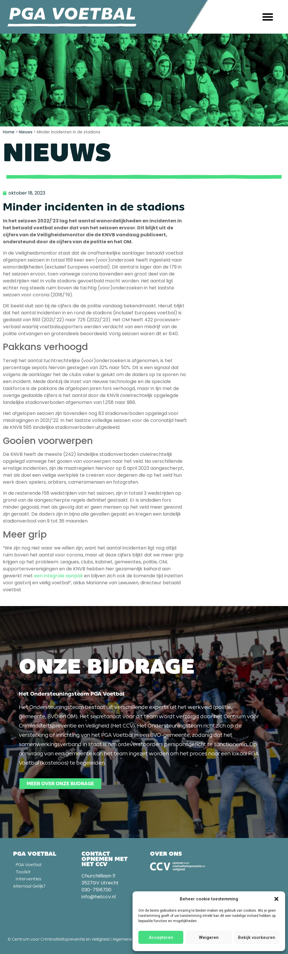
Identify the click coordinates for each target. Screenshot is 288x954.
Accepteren (161, 937)
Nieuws (25, 132)
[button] (276, 899)
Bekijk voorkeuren (256, 937)
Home (9, 132)
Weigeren (209, 937)
